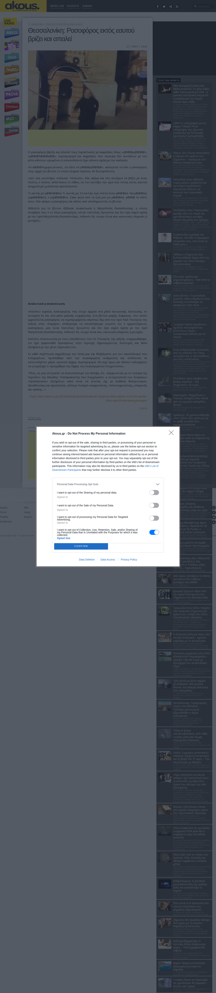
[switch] (154, 492)
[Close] (172, 433)
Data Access (108, 559)
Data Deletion (87, 559)
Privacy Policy (129, 559)
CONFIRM (81, 546)
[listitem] (108, 484)
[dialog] (108, 497)
